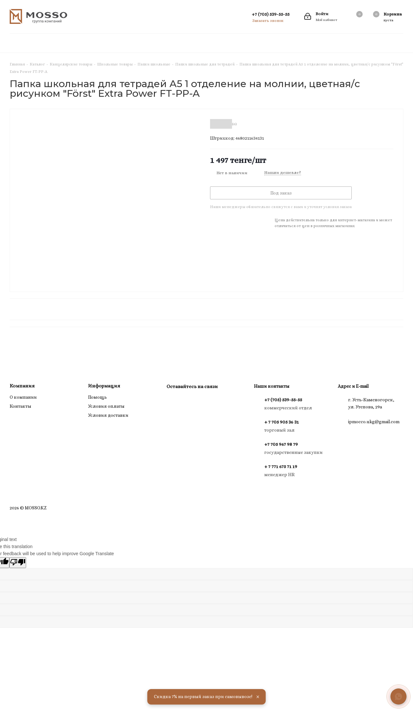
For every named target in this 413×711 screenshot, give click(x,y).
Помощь (97, 397)
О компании (23, 397)
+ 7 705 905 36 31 (281, 422)
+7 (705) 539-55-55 (270, 14)
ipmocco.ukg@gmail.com (373, 421)
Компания (22, 386)
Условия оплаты (106, 406)
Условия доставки (108, 415)
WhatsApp (189, 401)
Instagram (172, 401)
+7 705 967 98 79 (281, 444)
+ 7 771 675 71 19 (280, 466)
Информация (104, 386)
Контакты (20, 406)
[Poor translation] (17, 562)
